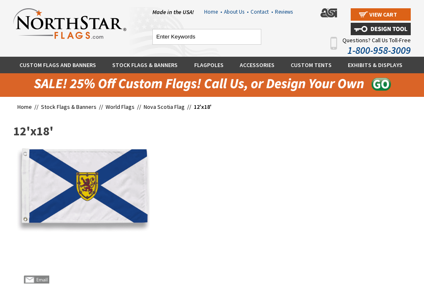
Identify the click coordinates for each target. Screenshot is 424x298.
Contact (262, 11)
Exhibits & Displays (375, 65)
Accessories (257, 65)
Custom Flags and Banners (57, 65)
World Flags (120, 107)
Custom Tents (311, 65)
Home (213, 11)
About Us (236, 11)
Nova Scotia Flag (164, 107)
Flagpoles (209, 65)
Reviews (284, 11)
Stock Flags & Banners (145, 65)
